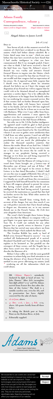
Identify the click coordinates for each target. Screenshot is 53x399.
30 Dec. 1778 (15, 302)
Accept (45, 376)
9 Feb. (35, 302)
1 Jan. (27, 302)
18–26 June (13, 299)
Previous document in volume (13, 25)
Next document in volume (41, 25)
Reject (45, 382)
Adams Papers (23, 275)
